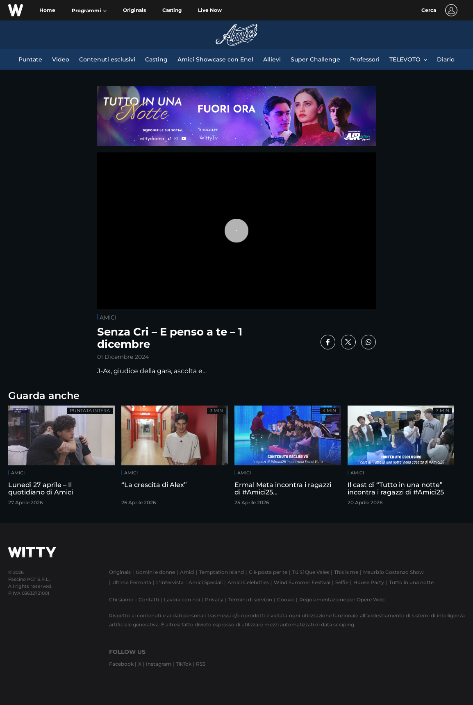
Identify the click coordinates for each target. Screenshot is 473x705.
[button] (89, 10)
